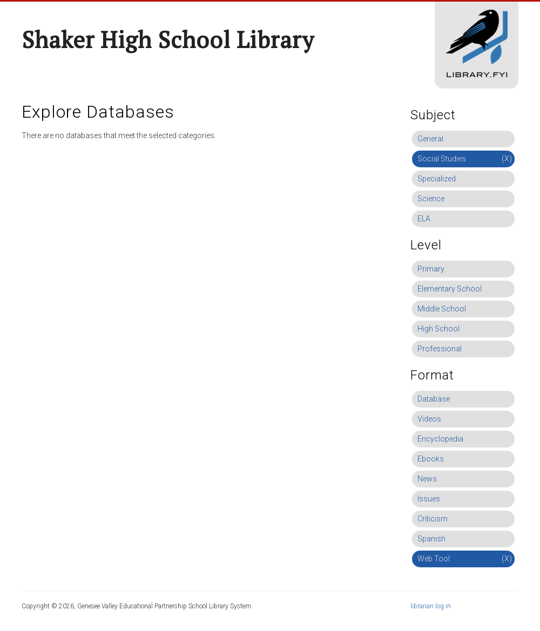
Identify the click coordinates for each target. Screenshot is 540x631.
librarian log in (430, 606)
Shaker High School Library (168, 39)
